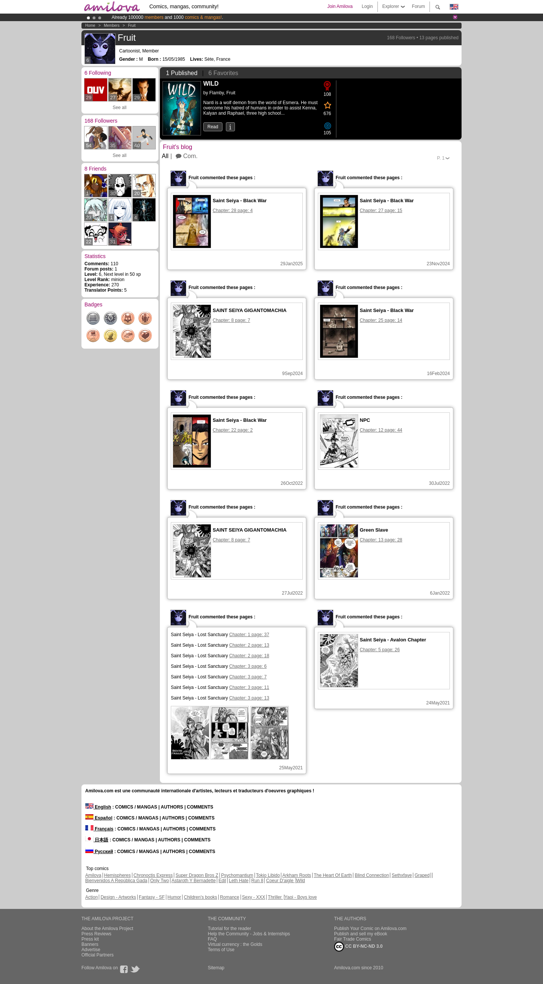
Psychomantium (237, 875)
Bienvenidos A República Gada (116, 880)
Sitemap (216, 967)
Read (212, 126)
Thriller (275, 897)
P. (441, 158)
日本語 (96, 840)
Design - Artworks (118, 897)
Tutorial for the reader (229, 928)
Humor (174, 897)
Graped (421, 875)
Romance (229, 897)
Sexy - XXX (253, 897)
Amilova (93, 875)
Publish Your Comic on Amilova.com (370, 928)
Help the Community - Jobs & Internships (249, 933)
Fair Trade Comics (352, 939)
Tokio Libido (268, 875)
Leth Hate (238, 880)
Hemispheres (117, 875)
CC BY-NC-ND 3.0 (358, 947)
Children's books (200, 897)
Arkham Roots (296, 875)
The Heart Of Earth (333, 875)
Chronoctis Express (153, 875)
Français (99, 829)
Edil (222, 880)
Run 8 (257, 880)
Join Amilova (340, 6)
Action (91, 897)
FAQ (212, 939)
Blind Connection (372, 875)
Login (367, 6)
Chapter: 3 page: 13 (249, 698)
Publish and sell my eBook (360, 933)
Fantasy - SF (152, 897)
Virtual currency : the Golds (235, 944)
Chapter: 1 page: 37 (249, 634)
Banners (89, 944)
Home (90, 25)
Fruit (131, 25)
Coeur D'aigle (280, 880)
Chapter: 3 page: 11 (249, 687)
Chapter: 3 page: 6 (248, 666)
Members (112, 25)
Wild (300, 880)
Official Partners (97, 955)
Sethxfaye (402, 875)
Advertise (90, 949)
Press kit (90, 939)
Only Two (159, 880)
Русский (99, 851)
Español (98, 818)
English (98, 807)
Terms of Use (221, 949)
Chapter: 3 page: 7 (248, 677)
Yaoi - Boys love (300, 897)
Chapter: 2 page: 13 (249, 645)
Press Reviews (96, 933)
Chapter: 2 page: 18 (249, 655)
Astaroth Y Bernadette (194, 880)
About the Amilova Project (107, 928)
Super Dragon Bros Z (196, 875)
